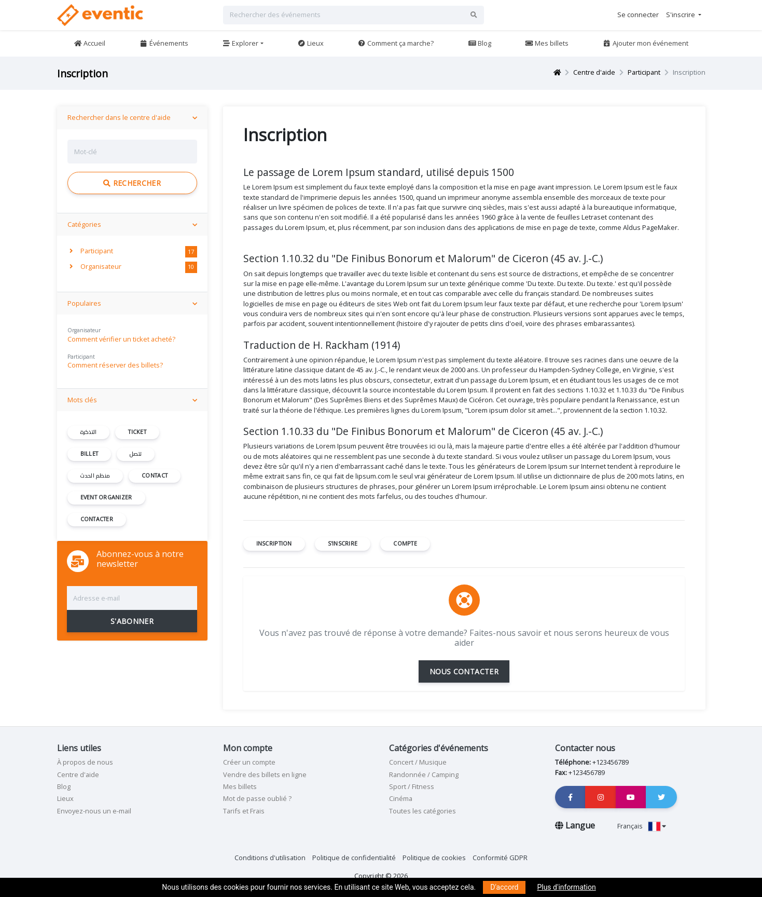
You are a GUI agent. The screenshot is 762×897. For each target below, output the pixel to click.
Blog (479, 43)
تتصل (136, 453)
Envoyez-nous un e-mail (94, 811)
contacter (96, 519)
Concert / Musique (418, 762)
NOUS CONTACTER (464, 671)
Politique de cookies (434, 857)
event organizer (106, 497)
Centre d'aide (594, 72)
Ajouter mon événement (645, 43)
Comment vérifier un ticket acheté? (121, 339)
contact (155, 475)
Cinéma (400, 798)
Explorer (240, 43)
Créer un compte (249, 762)
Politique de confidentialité (354, 857)
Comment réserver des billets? (115, 365)
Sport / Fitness (411, 786)
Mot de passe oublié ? (257, 798)
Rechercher (132, 183)
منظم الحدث (95, 475)
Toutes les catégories (422, 811)
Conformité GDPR (500, 857)
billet (89, 453)
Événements (164, 43)
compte (405, 543)
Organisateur (95, 266)
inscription (274, 543)
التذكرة (88, 432)
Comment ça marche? (395, 43)
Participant (644, 72)
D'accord (504, 887)
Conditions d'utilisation (270, 857)
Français (641, 826)
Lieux (310, 43)
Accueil (89, 43)
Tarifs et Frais (244, 811)
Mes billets (547, 43)
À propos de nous (85, 762)
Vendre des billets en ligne (265, 774)
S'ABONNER (132, 621)
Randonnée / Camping (424, 774)
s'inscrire (343, 543)
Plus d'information (566, 887)
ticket (137, 432)
